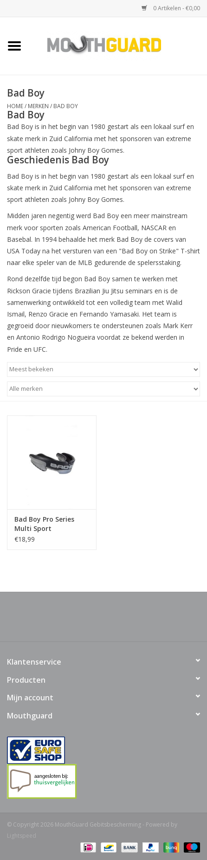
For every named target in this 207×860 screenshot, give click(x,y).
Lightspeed (21, 836)
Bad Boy (65, 106)
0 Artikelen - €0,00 (171, 8)
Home (15, 106)
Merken (38, 106)
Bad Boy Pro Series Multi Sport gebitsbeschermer (44, 524)
